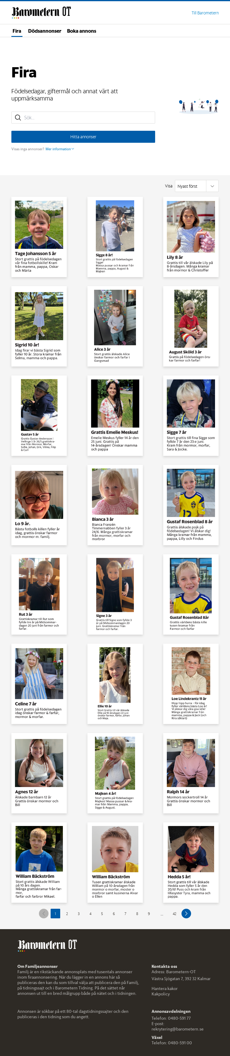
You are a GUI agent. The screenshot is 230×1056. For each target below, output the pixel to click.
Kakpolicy (161, 994)
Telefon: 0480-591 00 (172, 1043)
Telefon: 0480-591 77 (171, 1018)
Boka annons (81, 30)
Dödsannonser (44, 30)
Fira (17, 30)
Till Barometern (205, 13)
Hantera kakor (165, 988)
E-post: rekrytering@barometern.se (178, 1026)
